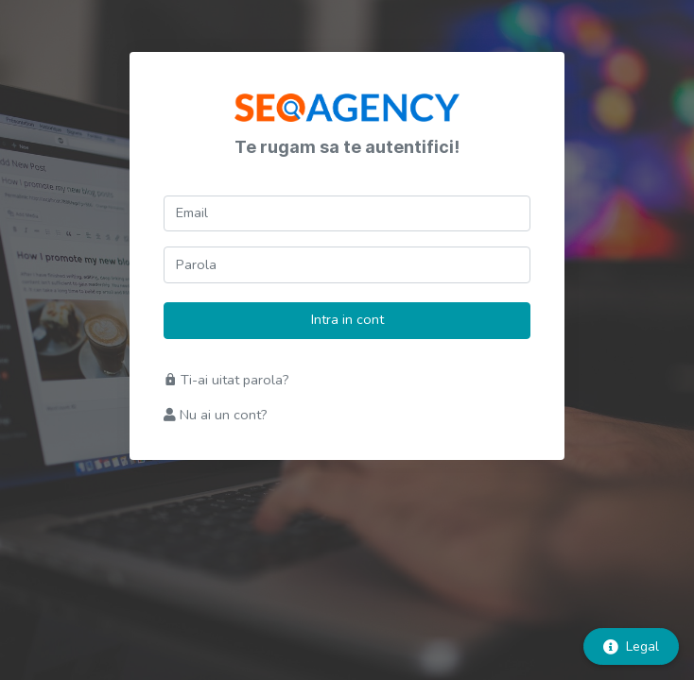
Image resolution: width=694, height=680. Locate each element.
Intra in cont (347, 319)
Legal (631, 646)
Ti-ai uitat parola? (226, 379)
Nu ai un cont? (216, 414)
